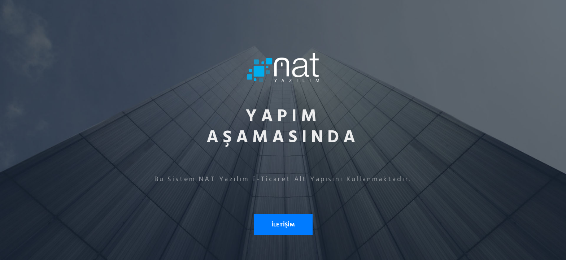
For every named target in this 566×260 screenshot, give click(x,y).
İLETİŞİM (283, 225)
